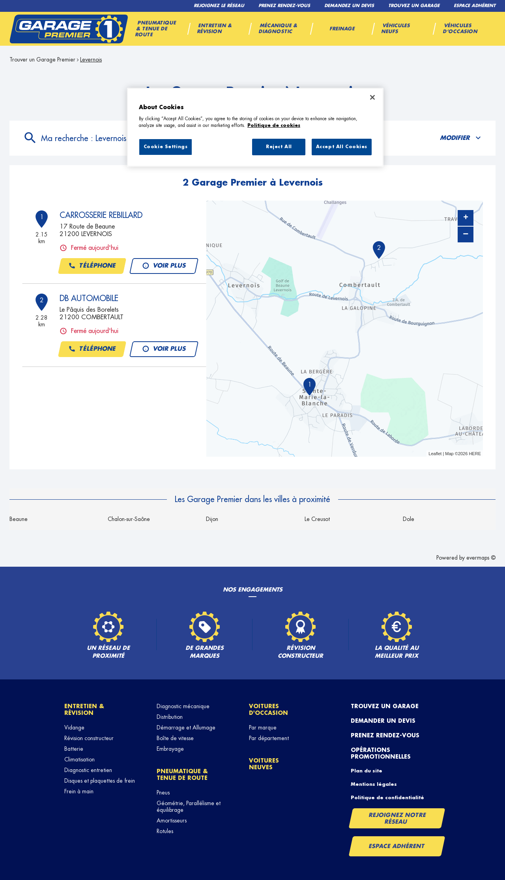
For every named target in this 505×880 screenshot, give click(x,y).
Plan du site (366, 770)
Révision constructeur (89, 738)
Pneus (163, 792)
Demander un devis (383, 721)
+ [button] (465, 218)
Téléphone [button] (92, 266)
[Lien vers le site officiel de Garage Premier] (68, 28)
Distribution (170, 717)
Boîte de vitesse (175, 738)
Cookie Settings (166, 147)
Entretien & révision (84, 709)
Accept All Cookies (341, 147)
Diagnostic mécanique (183, 706)
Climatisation (79, 759)
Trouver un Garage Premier (42, 59)
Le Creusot (317, 519)
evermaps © (481, 557)
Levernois (91, 59)
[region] (255, 127)
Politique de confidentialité (387, 797)
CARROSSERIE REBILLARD (101, 215)
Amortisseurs (172, 820)
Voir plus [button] (163, 266)
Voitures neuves (264, 764)
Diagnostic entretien (88, 770)
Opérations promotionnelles (381, 753)
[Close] (372, 97)
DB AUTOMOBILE (89, 298)
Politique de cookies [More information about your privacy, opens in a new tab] (273, 125)
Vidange (74, 727)
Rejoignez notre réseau (397, 818)
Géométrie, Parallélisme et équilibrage (189, 806)
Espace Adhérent (396, 846)
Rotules (165, 831)
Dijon (212, 519)
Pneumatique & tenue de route (182, 774)
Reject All (279, 147)
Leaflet (434, 453)
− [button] (465, 234)
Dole (408, 519)
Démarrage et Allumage (186, 727)
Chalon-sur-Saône (129, 519)
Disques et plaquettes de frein (99, 780)
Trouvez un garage (385, 706)
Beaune (18, 519)
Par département (269, 738)
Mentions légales (374, 784)
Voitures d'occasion (268, 709)
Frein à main (79, 791)
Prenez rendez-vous (385, 735)
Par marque (263, 727)
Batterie (73, 749)
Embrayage (170, 749)
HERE (475, 453)
